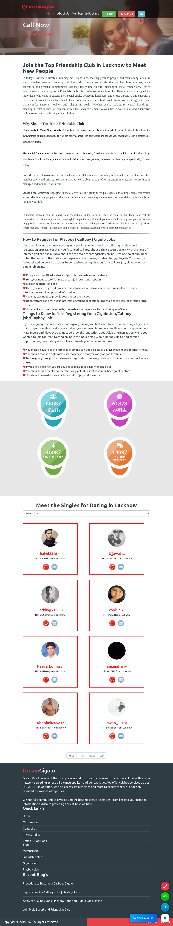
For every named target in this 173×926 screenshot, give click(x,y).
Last (101, 755)
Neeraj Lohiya (50, 666)
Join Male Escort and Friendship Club (46, 909)
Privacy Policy (31, 834)
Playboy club (31, 869)
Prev (81, 755)
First (71, 755)
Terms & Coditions (35, 840)
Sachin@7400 (50, 610)
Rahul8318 (50, 554)
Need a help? (143, 917)
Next (92, 755)
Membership (31, 850)
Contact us (30, 828)
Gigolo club (30, 863)
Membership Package (85, 13)
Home (51, 13)
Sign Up (127, 13)
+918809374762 (39, 34)
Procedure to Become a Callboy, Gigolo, (48, 883)
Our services (31, 822)
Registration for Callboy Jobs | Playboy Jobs (51, 892)
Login (108, 13)
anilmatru (117, 666)
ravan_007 (116, 723)
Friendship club (32, 857)
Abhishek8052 (50, 723)
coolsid (116, 610)
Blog (26, 844)
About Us (63, 13)
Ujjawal (117, 554)
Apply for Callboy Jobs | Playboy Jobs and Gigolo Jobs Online (62, 900)
